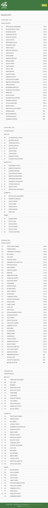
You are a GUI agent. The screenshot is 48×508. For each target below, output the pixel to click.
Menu (44, 5)
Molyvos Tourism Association (35, 504)
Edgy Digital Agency (26, 506)
